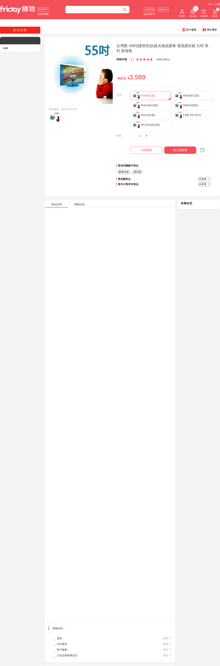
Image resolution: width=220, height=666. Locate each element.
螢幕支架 (123, 171)
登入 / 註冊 (214, 4)
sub (5, 48)
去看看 (204, 179)
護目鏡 (137, 171)
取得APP (43, 9)
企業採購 (149, 9)
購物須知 (58, 628)
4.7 (132, 59)
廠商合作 (163, 9)
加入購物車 (180, 150)
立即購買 (146, 150)
